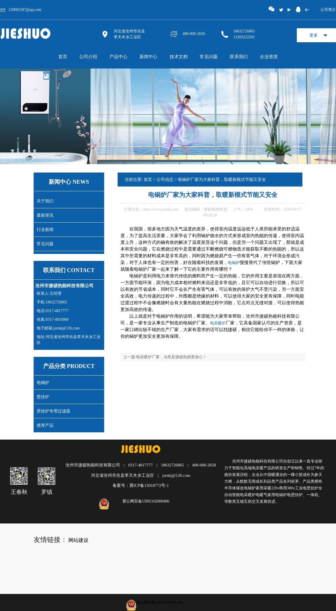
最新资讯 (45, 215)
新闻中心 (148, 56)
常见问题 (209, 56)
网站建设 (78, 540)
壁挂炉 (43, 397)
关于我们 (45, 201)
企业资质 (269, 56)
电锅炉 (43, 382)
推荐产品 (45, 425)
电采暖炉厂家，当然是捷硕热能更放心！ (171, 357)
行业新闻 (45, 229)
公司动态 (165, 179)
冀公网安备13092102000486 (145, 501)
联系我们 (239, 56)
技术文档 (179, 56)
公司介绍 (88, 56)
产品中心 (118, 56)
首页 (62, 56)
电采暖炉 (218, 323)
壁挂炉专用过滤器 (53, 411)
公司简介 (328, 10)
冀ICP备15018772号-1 (149, 485)
